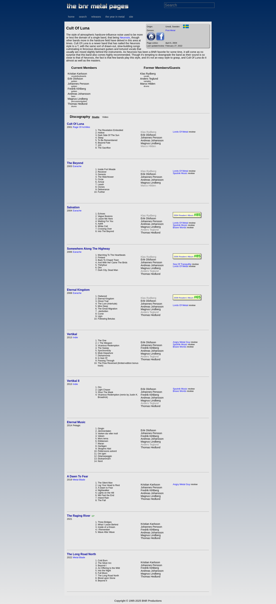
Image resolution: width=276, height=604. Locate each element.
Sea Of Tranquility (182, 264)
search (83, 16)
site (131, 16)
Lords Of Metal (180, 131)
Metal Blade (79, 479)
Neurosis (125, 37)
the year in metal (115, 16)
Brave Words (179, 227)
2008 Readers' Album (183, 298)
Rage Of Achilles (81, 127)
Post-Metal (170, 30)
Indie (75, 337)
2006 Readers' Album (183, 257)
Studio (95, 117)
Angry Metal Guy (181, 342)
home (71, 16)
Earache (77, 166)
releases (96, 16)
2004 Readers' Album (183, 215)
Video (105, 117)
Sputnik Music (180, 173)
